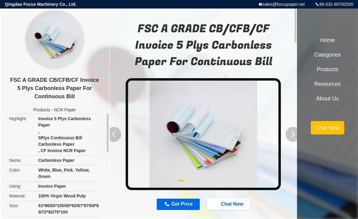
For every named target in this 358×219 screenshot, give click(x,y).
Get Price (182, 204)
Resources (327, 84)
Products (41, 109)
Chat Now (229, 204)
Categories (327, 55)
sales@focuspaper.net (284, 4)
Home (327, 40)
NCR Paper (65, 109)
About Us (327, 99)
